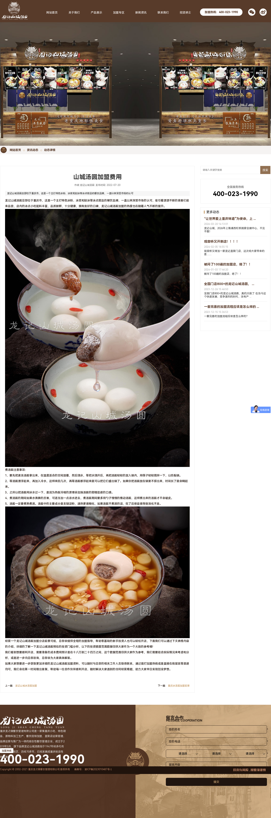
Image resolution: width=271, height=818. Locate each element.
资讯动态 (32, 150)
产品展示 (96, 12)
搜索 (265, 170)
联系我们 (163, 12)
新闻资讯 (141, 12)
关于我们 (74, 12)
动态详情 (49, 150)
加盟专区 (118, 12)
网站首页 (15, 150)
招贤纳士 (185, 12)
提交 (216, 781)
